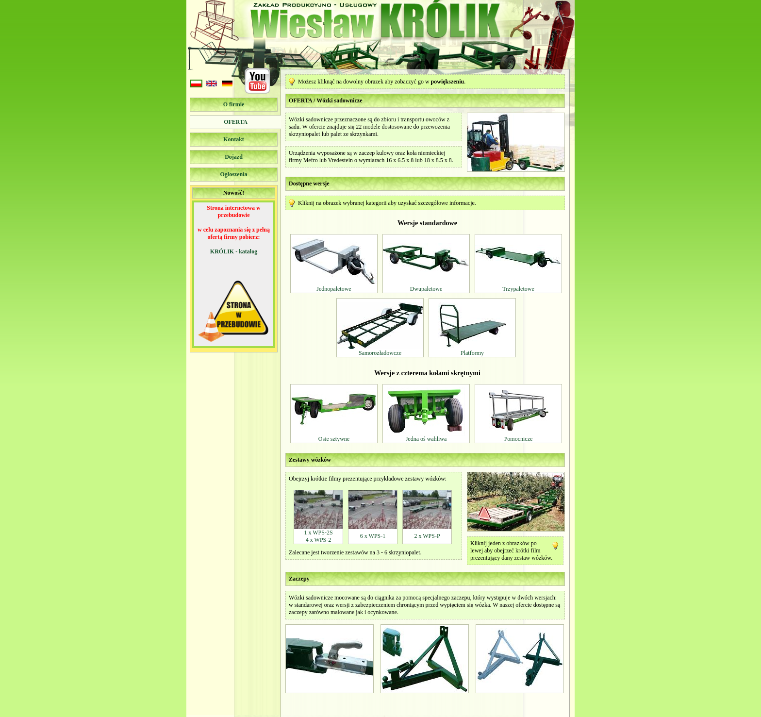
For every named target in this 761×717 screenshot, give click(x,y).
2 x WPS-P (427, 536)
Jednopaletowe (333, 288)
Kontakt (233, 139)
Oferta (236, 121)
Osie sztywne (333, 438)
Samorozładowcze (380, 353)
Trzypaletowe (518, 288)
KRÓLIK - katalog (233, 251)
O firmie (234, 104)
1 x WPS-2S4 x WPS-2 (318, 536)
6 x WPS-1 (372, 536)
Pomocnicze (518, 438)
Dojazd (234, 156)
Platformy (472, 353)
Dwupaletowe (426, 288)
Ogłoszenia (234, 174)
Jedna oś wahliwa (426, 438)
